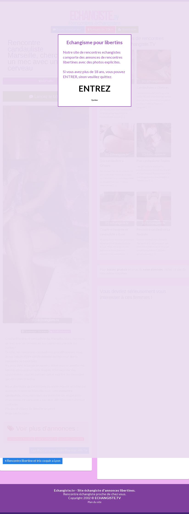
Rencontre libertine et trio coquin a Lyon (33, 460)
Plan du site (95, 501)
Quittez (94, 100)
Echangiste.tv (64, 490)
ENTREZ (94, 88)
